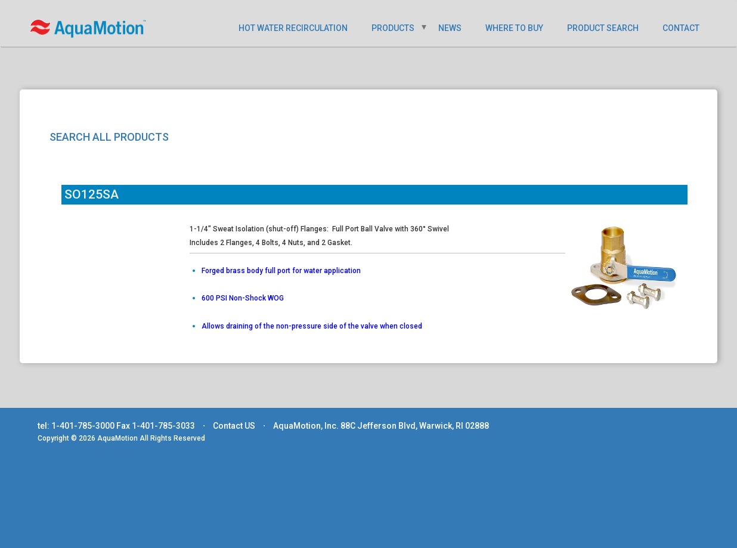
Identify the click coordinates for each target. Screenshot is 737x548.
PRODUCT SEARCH (603, 28)
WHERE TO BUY (514, 28)
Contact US (234, 426)
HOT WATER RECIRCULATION (293, 28)
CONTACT (680, 28)
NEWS (450, 28)
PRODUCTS (392, 28)
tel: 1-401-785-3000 (76, 426)
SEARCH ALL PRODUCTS (109, 137)
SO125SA (91, 194)
